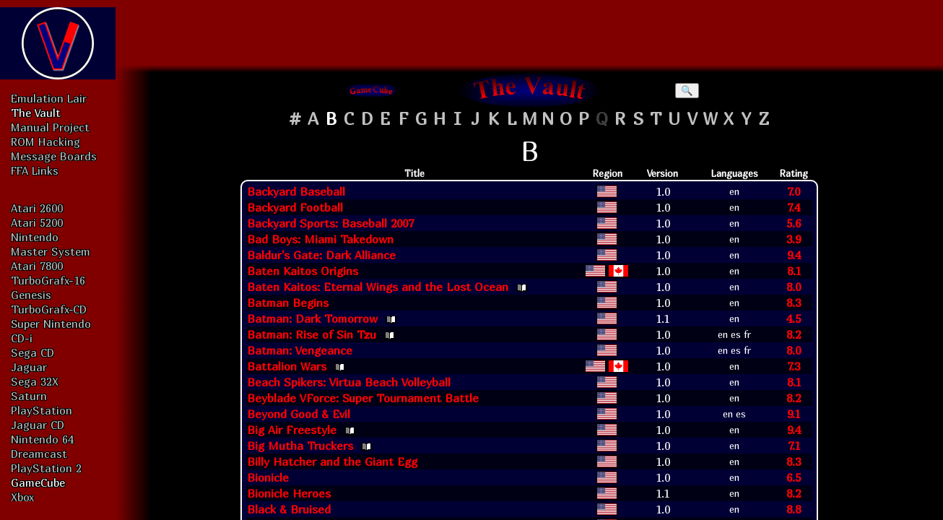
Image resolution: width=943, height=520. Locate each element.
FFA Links (34, 170)
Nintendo (34, 236)
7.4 (793, 207)
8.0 (793, 287)
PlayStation (41, 410)
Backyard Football (295, 207)
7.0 (793, 191)
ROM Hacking (45, 141)
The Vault (36, 112)
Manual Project (50, 127)
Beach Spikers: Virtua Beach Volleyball (349, 382)
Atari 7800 (37, 265)
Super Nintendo (51, 323)
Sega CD (32, 352)
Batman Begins (288, 302)
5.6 (793, 223)
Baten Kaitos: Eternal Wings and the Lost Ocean (377, 287)
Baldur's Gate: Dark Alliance (321, 255)
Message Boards (54, 156)
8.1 (794, 271)
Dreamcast (39, 453)
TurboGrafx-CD (49, 309)
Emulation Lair (49, 98)
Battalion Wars (286, 366)
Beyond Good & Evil (298, 414)
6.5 (793, 477)
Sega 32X (34, 381)
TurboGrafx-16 (48, 280)
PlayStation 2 (46, 468)
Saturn (29, 395)
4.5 (793, 318)
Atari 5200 (37, 222)
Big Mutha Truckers (300, 445)
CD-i (21, 338)
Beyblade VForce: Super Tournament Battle (363, 398)
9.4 (794, 255)
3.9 (793, 239)
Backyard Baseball (296, 191)
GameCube (38, 482)
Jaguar (29, 366)
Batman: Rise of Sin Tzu (311, 334)
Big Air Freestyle (291, 429)
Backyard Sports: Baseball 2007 (330, 223)
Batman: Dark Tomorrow (312, 318)
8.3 (793, 302)
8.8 (793, 509)
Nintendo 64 (42, 439)
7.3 (793, 366)
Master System (50, 251)
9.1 (793, 414)
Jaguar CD (37, 424)
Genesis (31, 294)
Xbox (22, 496)
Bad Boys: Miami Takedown (320, 239)
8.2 (793, 334)
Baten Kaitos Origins (302, 271)
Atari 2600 (37, 208)
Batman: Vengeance (299, 350)
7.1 (794, 445)
